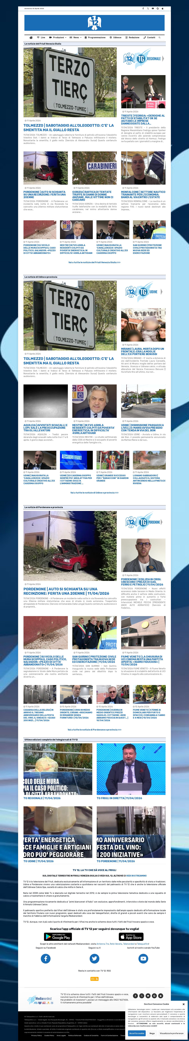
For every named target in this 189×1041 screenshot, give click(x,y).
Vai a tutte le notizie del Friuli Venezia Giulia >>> (94, 262)
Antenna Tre (103, 944)
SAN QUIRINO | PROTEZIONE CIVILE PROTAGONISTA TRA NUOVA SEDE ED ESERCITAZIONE (147, 249)
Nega (152, 1033)
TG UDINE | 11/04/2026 (38, 861)
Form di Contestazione (109, 1036)
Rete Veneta (116, 944)
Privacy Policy (36, 1036)
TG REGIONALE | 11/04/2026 (42, 798)
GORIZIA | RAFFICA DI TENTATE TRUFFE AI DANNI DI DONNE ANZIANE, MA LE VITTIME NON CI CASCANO (92, 195)
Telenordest (129, 944)
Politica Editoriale (74, 1036)
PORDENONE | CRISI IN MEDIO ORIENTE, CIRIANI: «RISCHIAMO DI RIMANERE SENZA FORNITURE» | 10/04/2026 (76, 714)
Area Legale (61, 1036)
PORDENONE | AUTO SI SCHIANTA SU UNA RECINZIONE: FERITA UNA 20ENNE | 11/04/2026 (66, 591)
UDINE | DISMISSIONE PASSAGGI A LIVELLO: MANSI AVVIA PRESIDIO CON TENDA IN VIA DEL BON (142, 428)
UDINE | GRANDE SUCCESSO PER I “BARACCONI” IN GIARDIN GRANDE (112, 478)
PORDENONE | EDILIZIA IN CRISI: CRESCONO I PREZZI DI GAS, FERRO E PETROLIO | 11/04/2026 (142, 582)
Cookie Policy (49, 1036)
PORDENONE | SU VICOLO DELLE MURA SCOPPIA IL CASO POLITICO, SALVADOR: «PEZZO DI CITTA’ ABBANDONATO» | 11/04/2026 (45, 660)
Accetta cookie (136, 1033)
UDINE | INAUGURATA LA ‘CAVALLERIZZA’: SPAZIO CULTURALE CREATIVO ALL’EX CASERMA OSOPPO (112, 249)
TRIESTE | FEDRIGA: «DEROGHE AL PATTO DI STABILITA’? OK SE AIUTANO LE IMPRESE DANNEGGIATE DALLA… (143, 119)
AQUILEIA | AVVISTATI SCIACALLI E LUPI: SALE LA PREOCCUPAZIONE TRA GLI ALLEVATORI (45, 428)
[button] (183, 1004)
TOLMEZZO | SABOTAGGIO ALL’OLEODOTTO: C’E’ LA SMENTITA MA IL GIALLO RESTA (68, 127)
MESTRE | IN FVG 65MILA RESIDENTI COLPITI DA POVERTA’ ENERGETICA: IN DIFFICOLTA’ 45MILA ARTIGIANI (76, 249)
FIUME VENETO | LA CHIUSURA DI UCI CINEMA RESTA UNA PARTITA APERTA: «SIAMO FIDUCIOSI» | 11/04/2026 (142, 660)
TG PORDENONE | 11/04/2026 (116, 861)
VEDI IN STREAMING (136, 876)
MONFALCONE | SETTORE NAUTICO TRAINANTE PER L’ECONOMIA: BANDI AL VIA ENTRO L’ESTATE (143, 194)
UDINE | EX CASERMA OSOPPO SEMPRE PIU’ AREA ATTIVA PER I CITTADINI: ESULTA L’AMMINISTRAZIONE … (76, 479)
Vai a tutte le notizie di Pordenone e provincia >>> (94, 729)
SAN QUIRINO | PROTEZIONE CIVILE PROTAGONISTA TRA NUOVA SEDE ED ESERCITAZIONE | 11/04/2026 (94, 659)
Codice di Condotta (91, 1036)
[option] (40, 237)
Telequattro (143, 944)
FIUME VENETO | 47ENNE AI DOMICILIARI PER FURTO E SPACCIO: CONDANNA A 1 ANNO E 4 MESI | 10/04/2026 (149, 714)
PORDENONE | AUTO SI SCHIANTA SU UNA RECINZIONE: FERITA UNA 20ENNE (44, 194)
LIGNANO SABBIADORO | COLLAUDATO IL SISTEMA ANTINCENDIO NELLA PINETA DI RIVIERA (149, 479)
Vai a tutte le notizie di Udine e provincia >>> (94, 492)
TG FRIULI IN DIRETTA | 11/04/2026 (119, 798)
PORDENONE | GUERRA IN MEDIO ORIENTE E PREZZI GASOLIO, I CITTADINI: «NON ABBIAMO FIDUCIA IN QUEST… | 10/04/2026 (112, 715)
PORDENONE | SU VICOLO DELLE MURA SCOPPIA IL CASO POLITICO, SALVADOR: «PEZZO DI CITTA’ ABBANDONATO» (39, 249)
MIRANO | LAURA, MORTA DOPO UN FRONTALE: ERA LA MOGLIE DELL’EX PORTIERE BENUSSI (142, 351)
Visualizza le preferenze (171, 1033)
